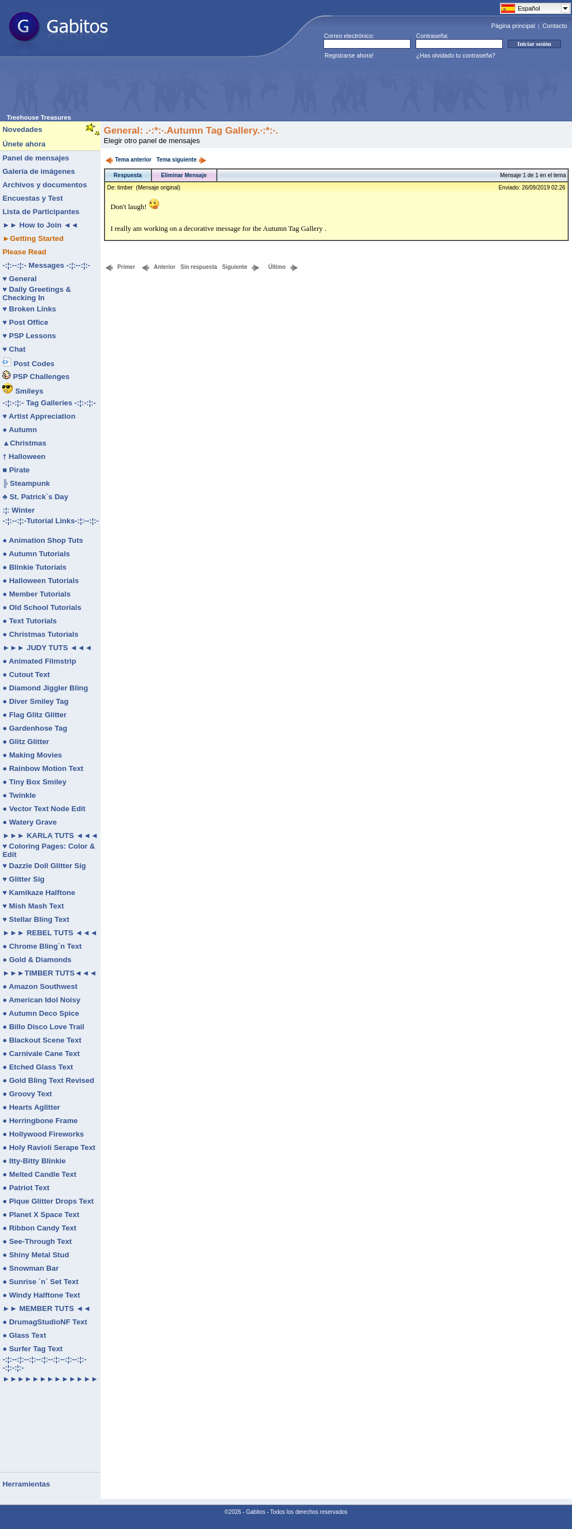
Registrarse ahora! (349, 55)
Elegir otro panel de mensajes (152, 140)
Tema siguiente (181, 160)
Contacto (554, 25)
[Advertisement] (210, 89)
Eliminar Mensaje (184, 175)
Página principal (513, 25)
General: (123, 130)
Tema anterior (128, 160)
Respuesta (127, 175)
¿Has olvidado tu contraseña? (455, 55)
